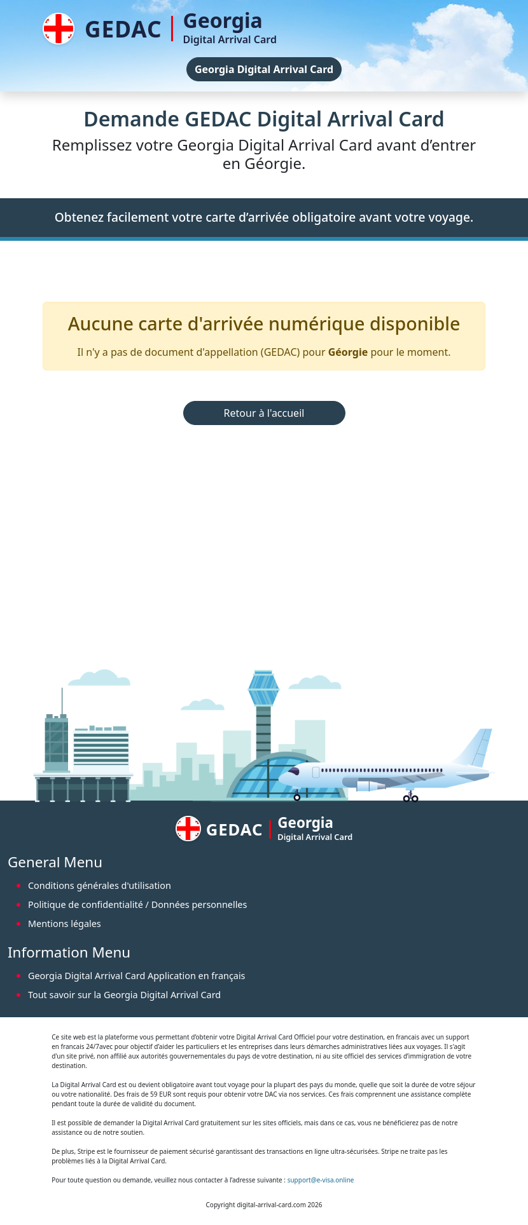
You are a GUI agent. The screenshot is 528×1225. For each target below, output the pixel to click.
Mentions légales (64, 923)
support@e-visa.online (321, 1179)
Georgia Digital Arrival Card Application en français (137, 976)
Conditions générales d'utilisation (99, 885)
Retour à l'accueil (264, 413)
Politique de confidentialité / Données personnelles (137, 904)
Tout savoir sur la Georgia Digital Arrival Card (124, 995)
